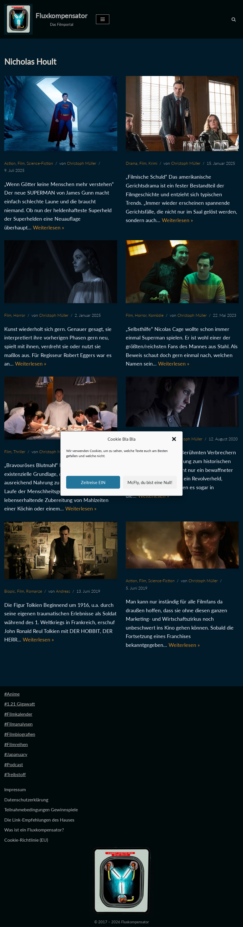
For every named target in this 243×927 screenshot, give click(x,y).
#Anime (12, 693)
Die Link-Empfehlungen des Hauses (39, 820)
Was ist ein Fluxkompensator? (34, 830)
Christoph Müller (81, 163)
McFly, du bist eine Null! (149, 482)
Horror (19, 315)
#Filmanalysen (18, 724)
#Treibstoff (15, 774)
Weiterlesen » (48, 227)
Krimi (152, 163)
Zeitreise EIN (93, 482)
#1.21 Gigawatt (19, 704)
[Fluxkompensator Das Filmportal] (45, 19)
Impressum (15, 789)
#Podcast (13, 764)
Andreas (63, 591)
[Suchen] (233, 19)
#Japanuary (15, 754)
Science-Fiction (40, 163)
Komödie (156, 315)
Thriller (19, 451)
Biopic (9, 591)
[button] (174, 439)
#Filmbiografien (19, 734)
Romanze (34, 591)
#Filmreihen (16, 744)
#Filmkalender (18, 714)
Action (10, 163)
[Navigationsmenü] (102, 19)
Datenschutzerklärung (26, 799)
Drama (131, 163)
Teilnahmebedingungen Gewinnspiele (41, 809)
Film (21, 163)
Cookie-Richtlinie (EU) (26, 840)
